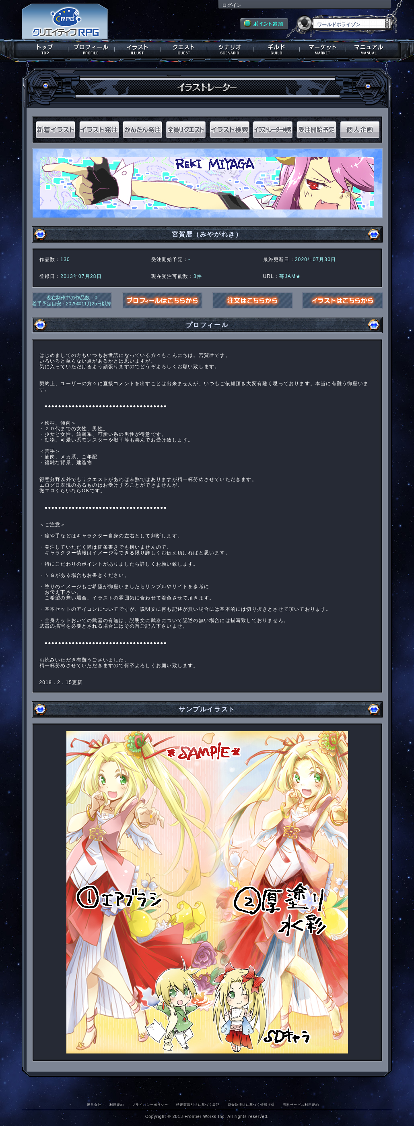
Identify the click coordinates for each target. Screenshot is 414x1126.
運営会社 (94, 1105)
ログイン (231, 5)
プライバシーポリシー (150, 1105)
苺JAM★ (290, 276)
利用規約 (116, 1105)
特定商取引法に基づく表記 (198, 1105)
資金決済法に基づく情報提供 (251, 1105)
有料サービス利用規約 (301, 1105)
